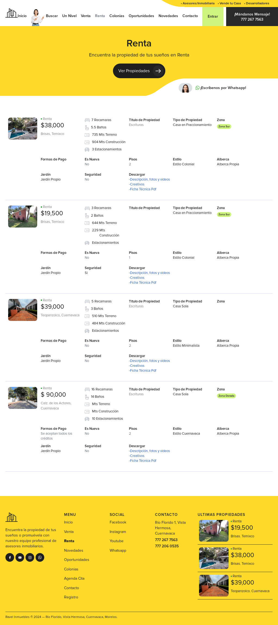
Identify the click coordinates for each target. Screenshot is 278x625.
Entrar (213, 16)
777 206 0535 (167, 546)
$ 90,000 (53, 395)
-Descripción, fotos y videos (149, 179)
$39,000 (52, 307)
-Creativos (136, 184)
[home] (11, 13)
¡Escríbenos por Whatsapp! (223, 88)
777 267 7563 (166, 540)
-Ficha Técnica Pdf (142, 189)
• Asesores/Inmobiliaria (197, 3)
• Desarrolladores (256, 3)
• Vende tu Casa (229, 3)
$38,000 (52, 125)
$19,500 (52, 213)
